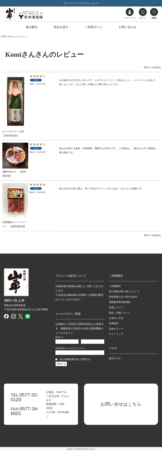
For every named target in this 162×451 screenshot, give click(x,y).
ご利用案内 (115, 286)
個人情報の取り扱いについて (124, 291)
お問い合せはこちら (121, 404)
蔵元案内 (32, 27)
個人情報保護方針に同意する (75, 359)
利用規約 (113, 323)
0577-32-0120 (24, 397)
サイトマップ (116, 334)
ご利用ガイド (93, 27)
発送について (116, 307)
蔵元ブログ (115, 358)
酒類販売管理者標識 (119, 302)
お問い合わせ (127, 27)
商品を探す (61, 27)
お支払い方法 (116, 318)
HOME (3, 36)
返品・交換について (119, 312)
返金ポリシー (116, 328)
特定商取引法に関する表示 (123, 296)
